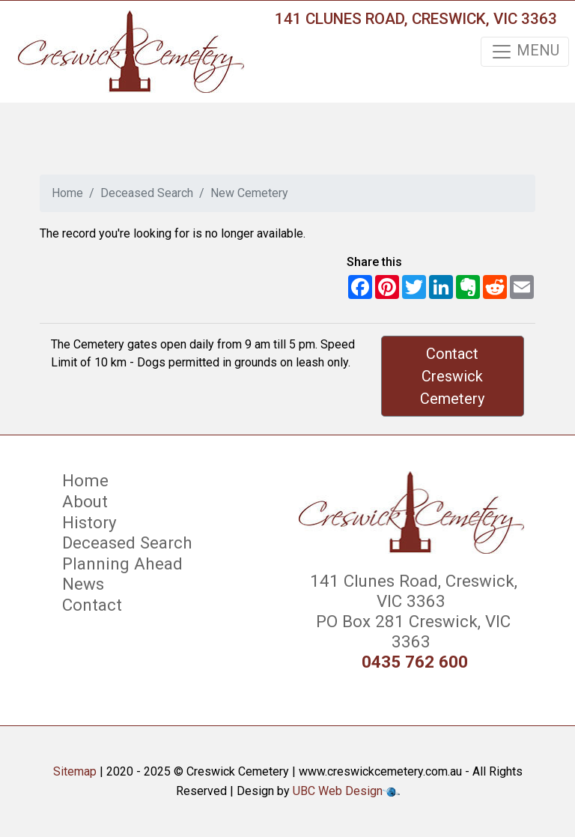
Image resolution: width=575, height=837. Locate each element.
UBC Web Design (338, 791)
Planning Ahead (122, 563)
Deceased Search (146, 193)
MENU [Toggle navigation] (524, 51)
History (89, 522)
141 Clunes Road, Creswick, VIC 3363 (416, 19)
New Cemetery (249, 193)
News (83, 583)
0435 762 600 (415, 662)
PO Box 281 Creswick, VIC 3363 (411, 631)
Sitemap (75, 771)
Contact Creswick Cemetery (452, 376)
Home (67, 193)
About (85, 501)
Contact (92, 604)
